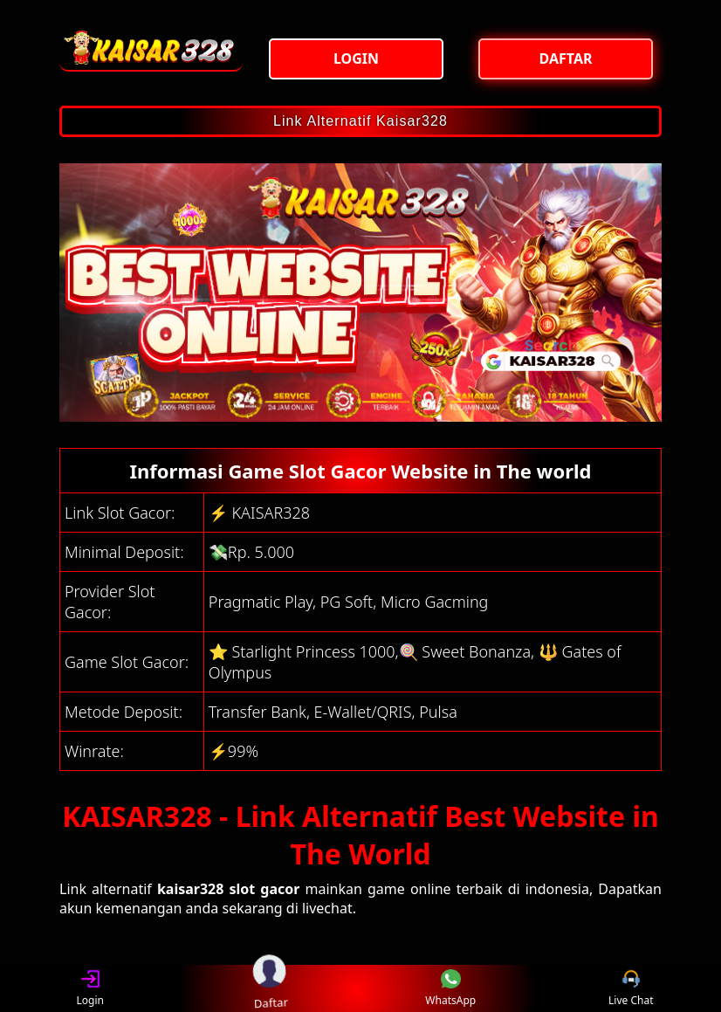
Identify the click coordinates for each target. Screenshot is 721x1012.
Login (90, 989)
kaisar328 (190, 888)
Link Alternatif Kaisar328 (360, 121)
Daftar (270, 987)
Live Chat (630, 989)
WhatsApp (450, 989)
